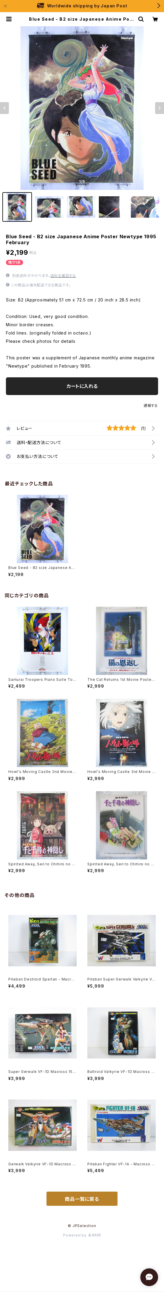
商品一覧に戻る (82, 1199)
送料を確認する (63, 275)
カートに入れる (82, 386)
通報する (151, 405)
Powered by (82, 1235)
